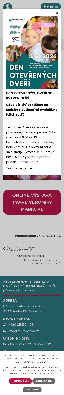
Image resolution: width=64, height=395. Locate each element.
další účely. (43, 362)
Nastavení (32, 389)
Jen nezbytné (43, 381)
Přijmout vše (20, 381)
